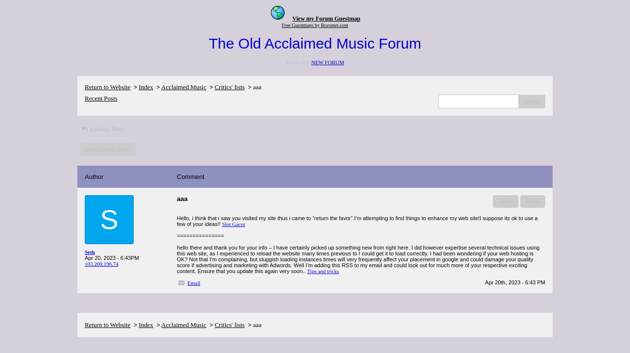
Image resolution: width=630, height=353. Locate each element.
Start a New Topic (108, 149)
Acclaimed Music (183, 87)
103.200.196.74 (102, 264)
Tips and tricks (323, 271)
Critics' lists (229, 87)
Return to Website (107, 87)
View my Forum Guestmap (326, 18)
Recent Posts (101, 98)
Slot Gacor (233, 224)
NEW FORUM (327, 62)
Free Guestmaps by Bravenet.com (315, 25)
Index (146, 87)
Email (194, 283)
